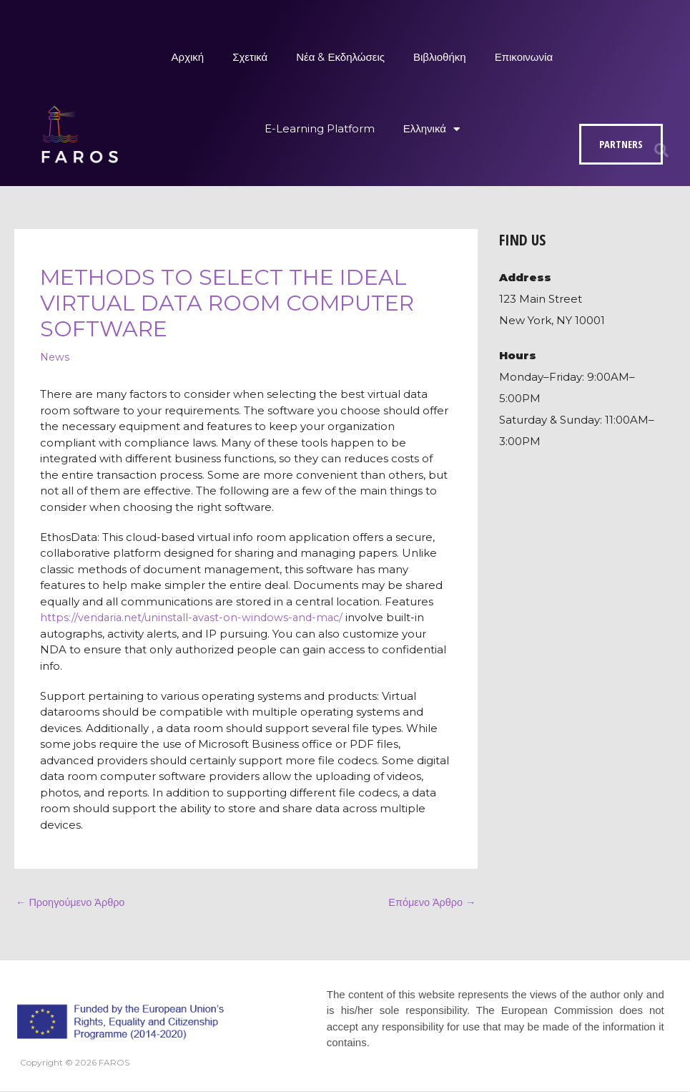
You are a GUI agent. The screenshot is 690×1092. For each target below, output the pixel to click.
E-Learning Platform (320, 128)
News (55, 357)
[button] (661, 150)
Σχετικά (249, 57)
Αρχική (188, 57)
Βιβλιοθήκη (439, 57)
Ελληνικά (431, 129)
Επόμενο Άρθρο (430, 903)
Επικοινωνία (524, 57)
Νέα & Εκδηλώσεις (340, 57)
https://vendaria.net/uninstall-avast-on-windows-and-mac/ (196, 617)
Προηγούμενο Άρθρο (72, 903)
